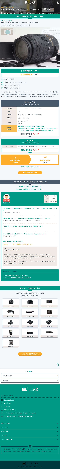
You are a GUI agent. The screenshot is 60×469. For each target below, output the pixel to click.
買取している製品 (7, 375)
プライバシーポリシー (29, 439)
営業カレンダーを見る (8, 409)
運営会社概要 (29, 431)
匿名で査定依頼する (7, 400)
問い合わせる (6, 403)
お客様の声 (5, 380)
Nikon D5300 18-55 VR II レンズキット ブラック (17, 275)
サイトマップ (29, 427)
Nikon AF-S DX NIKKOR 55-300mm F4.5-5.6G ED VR (18, 277)
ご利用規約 (29, 435)
